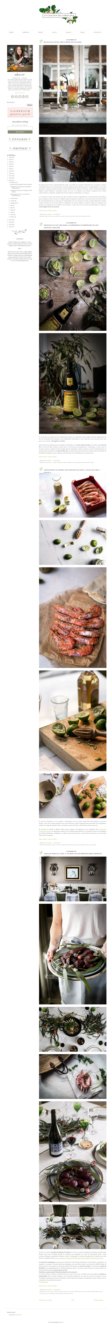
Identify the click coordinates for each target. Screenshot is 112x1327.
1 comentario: (56, 460)
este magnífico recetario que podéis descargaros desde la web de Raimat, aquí (79, 1258)
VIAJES (82, 32)
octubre (13, 200)
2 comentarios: (57, 843)
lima (74, 462)
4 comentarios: (57, 214)
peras (43, 1293)
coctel (52, 216)
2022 (10, 164)
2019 (10, 171)
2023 (10, 162)
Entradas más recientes (45, 1300)
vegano (92, 462)
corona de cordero (62, 1291)
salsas (90, 844)
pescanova (73, 844)
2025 (10, 157)
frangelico (69, 462)
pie (46, 1293)
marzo (12, 214)
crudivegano (59, 462)
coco (51, 462)
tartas (71, 1293)
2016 (10, 178)
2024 (10, 159)
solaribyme (83, 216)
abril (12, 212)
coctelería (57, 216)
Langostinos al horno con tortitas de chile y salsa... (21, 191)
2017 (10, 175)
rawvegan (87, 462)
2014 (10, 220)
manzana (77, 216)
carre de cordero (49, 1291)
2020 (10, 169)
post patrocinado (80, 462)
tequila (94, 844)
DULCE (54, 32)
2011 (10, 226)
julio (12, 205)
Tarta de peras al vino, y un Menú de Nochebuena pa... (19, 195)
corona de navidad (73, 1291)
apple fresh (48, 216)
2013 (10, 222)
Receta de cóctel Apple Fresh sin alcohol (63, 42)
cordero (56, 1291)
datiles (65, 462)
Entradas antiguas (98, 1300)
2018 (10, 173)
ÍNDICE (40, 32)
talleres (88, 216)
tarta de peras (66, 1293)
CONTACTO (97, 32)
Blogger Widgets (18, 1314)
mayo (12, 210)
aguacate (47, 462)
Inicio (72, 1300)
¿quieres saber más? (20, 92)
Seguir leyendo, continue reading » (48, 210)
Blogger (61, 1322)
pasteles (98, 1291)
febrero (13, 217)
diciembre (13, 182)
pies (48, 1293)
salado (87, 844)
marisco (53, 844)
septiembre (14, 203)
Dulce (79, 1291)
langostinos (48, 844)
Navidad (67, 844)
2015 (10, 180)
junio (12, 207)
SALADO (68, 32)
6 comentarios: (57, 1289)
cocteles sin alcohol (70, 216)
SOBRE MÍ (25, 32)
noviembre (13, 198)
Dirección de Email (20, 125)
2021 (10, 166)
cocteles (62, 216)
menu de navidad (60, 844)
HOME (11, 32)
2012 (10, 224)
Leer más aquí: (43, 1282)
